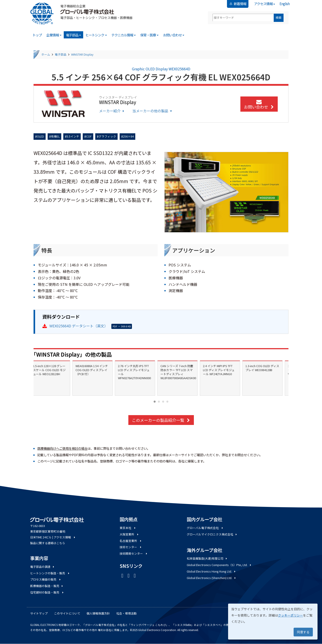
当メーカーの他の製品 (152, 110)
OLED (40, 136)
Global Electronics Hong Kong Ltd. (211, 571)
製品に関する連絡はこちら (47, 543)
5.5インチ (73, 136)
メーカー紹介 (112, 110)
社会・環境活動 (126, 613)
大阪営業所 (129, 534)
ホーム (45, 54)
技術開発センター (134, 553)
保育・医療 (149, 34)
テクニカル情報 (123, 34)
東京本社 (128, 528)
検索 (279, 17)
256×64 (128, 136)
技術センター (131, 547)
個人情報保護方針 (98, 613)
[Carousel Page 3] (163, 402)
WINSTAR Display (82, 54)
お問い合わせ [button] (259, 105)
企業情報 (53, 34)
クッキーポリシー (290, 615)
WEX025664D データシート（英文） (78, 325)
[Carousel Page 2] (159, 402)
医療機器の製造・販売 (47, 586)
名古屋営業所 (131, 541)
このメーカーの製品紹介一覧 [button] (161, 420)
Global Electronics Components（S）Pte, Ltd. (219, 565)
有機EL (55, 136)
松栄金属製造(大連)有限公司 (207, 558)
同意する (303, 632)
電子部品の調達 (42, 567)
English (285, 3)
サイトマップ (39, 613)
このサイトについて (67, 613)
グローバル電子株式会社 (205, 528)
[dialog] (273, 622)
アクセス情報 (264, 3)
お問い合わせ (173, 34)
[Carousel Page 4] (167, 402)
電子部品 (73, 34)
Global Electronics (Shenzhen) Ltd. (211, 578)
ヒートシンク (96, 34)
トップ (37, 34)
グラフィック (107, 136)
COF (89, 136)
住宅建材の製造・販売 (47, 592)
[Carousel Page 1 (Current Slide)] (155, 402)
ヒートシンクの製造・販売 (50, 573)
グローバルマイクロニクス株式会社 (212, 534)
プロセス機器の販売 (45, 579)
